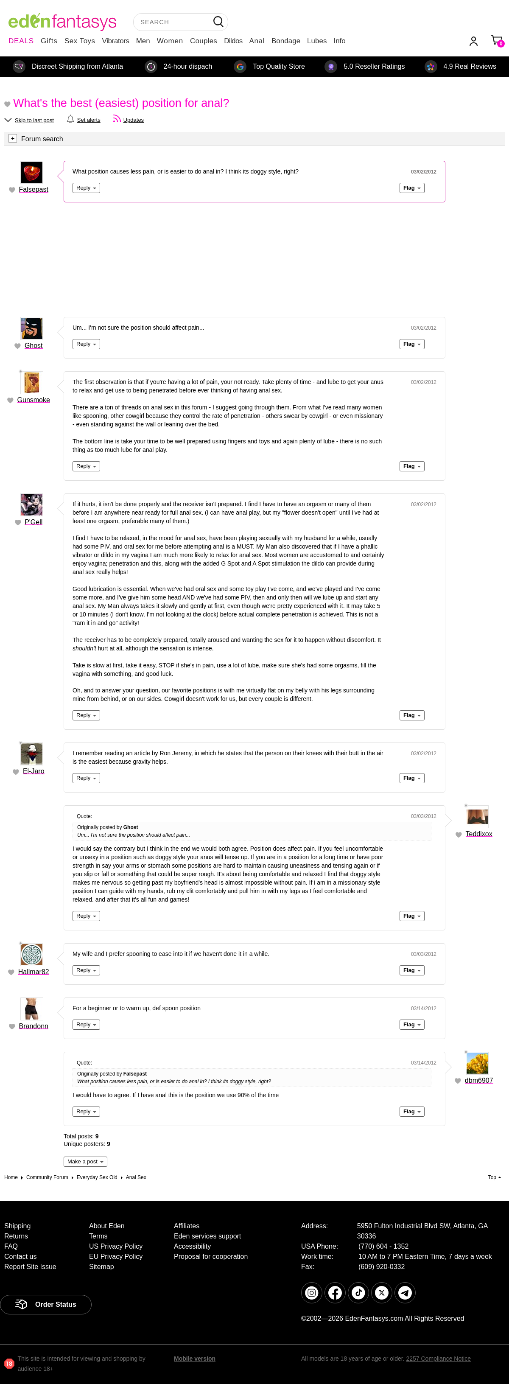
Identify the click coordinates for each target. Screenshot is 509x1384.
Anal (257, 41)
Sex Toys (79, 41)
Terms (98, 1236)
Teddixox (479, 834)
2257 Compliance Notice (438, 1358)
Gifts (49, 41)
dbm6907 (479, 1080)
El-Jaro (34, 771)
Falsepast (33, 189)
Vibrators (115, 41)
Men (143, 41)
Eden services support (207, 1236)
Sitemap (101, 1266)
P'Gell (33, 522)
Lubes (317, 41)
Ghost (34, 345)
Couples (203, 41)
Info (339, 41)
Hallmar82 (33, 971)
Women (170, 41)
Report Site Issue (30, 1266)
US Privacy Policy (116, 1246)
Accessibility (192, 1246)
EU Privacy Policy (116, 1256)
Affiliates (186, 1226)
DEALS (21, 41)
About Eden (107, 1226)
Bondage (285, 41)
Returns (16, 1236)
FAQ (11, 1246)
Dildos (233, 41)
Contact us (20, 1256)
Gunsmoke (33, 399)
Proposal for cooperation (211, 1256)
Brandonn (33, 1026)
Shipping (17, 1226)
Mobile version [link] (194, 1358)
